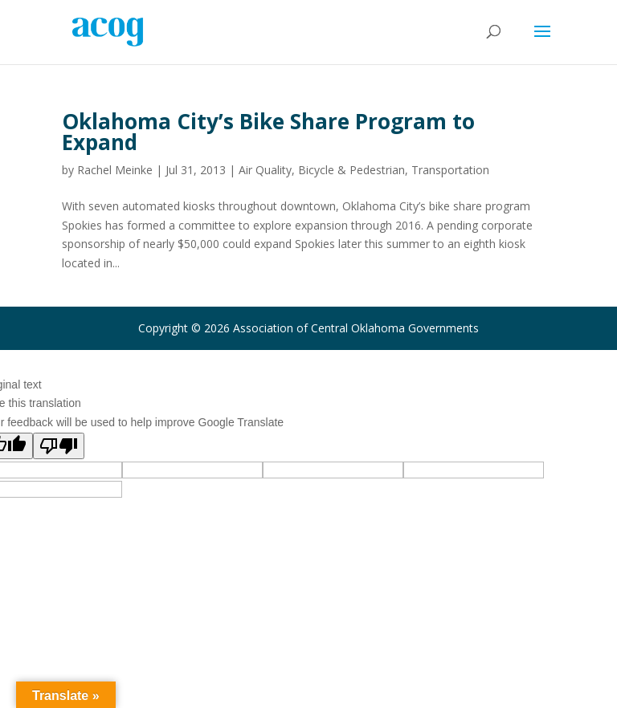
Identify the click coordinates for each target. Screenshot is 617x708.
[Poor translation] (58, 446)
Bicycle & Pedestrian (351, 169)
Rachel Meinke (115, 169)
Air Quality (265, 169)
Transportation (450, 169)
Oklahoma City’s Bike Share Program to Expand (268, 132)
